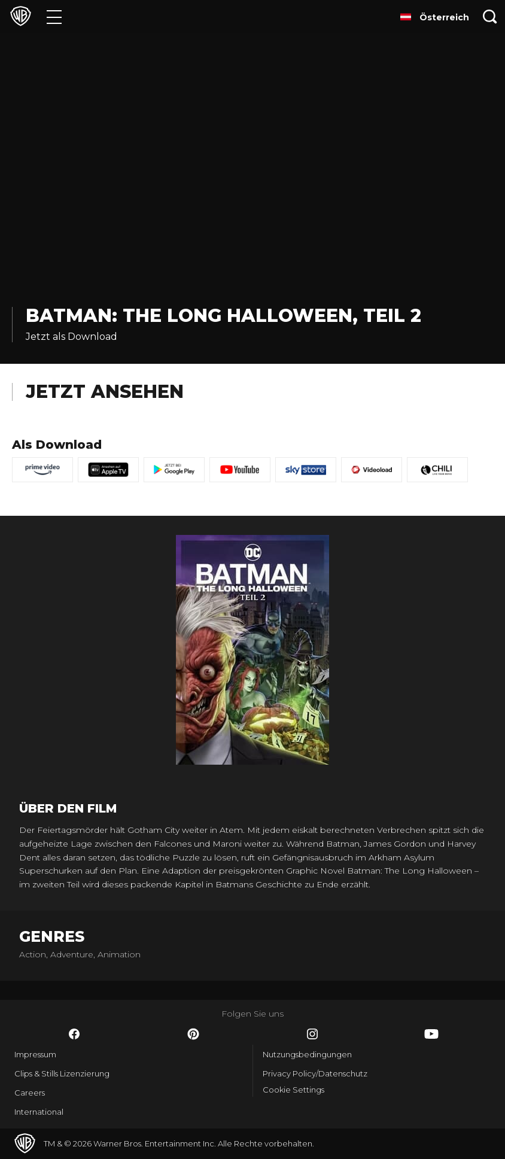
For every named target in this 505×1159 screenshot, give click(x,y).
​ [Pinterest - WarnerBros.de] (193, 1034)
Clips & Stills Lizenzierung (61, 1073)
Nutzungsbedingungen (307, 1054)
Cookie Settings (293, 1089)
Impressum (35, 1054)
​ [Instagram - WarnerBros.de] (312, 1034)
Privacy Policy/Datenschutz (315, 1073)
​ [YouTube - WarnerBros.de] (431, 1034)
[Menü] (54, 16)
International (38, 1112)
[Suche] (490, 16)
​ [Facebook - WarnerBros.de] (74, 1034)
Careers (29, 1092)
